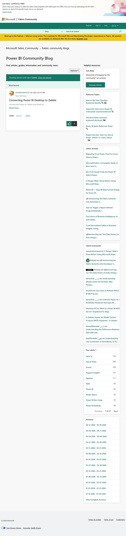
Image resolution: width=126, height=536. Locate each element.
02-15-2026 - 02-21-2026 (96, 471)
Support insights (93, 372)
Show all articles (44, 77)
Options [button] (74, 70)
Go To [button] (114, 25)
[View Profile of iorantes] (89, 290)
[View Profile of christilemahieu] (21, 92)
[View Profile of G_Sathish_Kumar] (93, 317)
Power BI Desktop (93, 405)
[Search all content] (94, 31)
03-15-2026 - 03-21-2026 (96, 448)
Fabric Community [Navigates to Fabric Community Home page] (27, 19)
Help (106, 25)
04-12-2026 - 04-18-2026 (96, 425)
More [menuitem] (94, 19)
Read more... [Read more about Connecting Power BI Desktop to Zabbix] (14, 107)
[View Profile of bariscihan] (90, 278)
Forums (42, 19)
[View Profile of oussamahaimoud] (93, 251)
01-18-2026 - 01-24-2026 (96, 494)
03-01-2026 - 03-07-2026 (96, 459)
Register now (82, 38)
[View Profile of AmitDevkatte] (91, 338)
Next (116, 411)
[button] (69, 123)
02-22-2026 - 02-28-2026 (96, 465)
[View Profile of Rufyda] (93, 260)
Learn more (7, 12)
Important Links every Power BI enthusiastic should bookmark (99, 110)
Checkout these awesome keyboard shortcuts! (96, 118)
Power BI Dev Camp (94, 400)
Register (89, 25)
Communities (74, 19)
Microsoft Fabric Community (22, 48)
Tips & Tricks (91, 361)
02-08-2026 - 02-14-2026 (96, 476)
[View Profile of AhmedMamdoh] (93, 326)
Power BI (89, 389)
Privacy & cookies (94, 520)
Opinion (89, 378)
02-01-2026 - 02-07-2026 (96, 482)
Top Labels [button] (90, 350)
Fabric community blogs (55, 48)
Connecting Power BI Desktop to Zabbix (32, 100)
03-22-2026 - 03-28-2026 (96, 442)
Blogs (85, 19)
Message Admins (95, 85)
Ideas (63, 19)
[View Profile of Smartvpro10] (91, 308)
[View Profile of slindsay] (97, 269)
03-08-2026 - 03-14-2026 (96, 453)
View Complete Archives (96, 499)
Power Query (91, 394)
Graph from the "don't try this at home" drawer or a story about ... (99, 137)
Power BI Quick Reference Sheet (99, 126)
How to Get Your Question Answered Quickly (97, 101)
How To (19, 116)
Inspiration (53, 19)
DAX (88, 383)
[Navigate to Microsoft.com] (8, 19)
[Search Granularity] (54, 31)
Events (88, 367)
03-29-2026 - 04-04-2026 (96, 436)
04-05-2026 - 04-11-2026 (96, 430)
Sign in (98, 25)
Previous (98, 411)
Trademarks (120, 520)
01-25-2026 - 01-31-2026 (96, 488)
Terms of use (108, 520)
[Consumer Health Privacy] (32, 528)
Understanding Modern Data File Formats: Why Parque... (100, 281)
